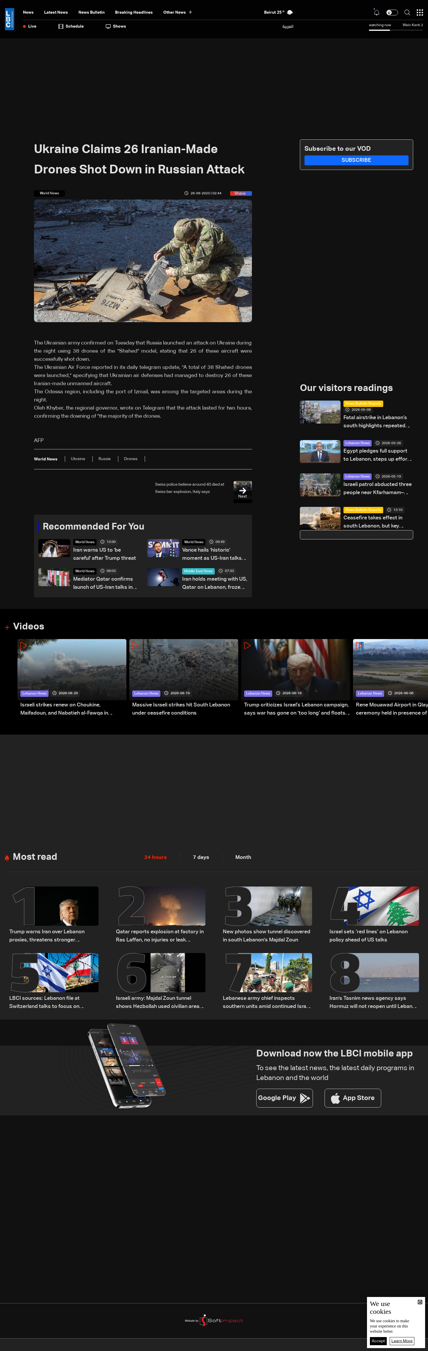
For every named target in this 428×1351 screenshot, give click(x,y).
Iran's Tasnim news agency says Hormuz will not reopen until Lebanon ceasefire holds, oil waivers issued (373, 1003)
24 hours (155, 857)
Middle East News (198, 571)
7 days (201, 857)
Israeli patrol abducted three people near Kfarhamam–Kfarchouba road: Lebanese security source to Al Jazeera (377, 489)
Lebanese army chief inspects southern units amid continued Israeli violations (267, 1003)
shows (116, 26)
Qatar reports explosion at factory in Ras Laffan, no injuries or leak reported (160, 936)
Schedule (71, 26)
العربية (287, 26)
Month (243, 857)
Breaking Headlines (134, 12)
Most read (35, 857)
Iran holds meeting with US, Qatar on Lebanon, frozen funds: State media (214, 584)
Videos (28, 626)
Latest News (56, 12)
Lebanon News (357, 443)
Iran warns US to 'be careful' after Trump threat (104, 554)
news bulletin (91, 12)
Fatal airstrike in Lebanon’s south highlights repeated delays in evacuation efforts (376, 422)
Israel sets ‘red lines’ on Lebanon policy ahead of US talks (368, 936)
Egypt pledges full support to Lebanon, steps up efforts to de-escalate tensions (377, 455)
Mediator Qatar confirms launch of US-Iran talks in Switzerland (103, 584)
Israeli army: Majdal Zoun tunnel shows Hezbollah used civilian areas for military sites (159, 1003)
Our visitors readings (346, 388)
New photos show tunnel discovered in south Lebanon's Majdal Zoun (266, 936)
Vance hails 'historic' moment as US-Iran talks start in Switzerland (212, 555)
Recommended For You (93, 527)
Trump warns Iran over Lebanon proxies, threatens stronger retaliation (47, 936)
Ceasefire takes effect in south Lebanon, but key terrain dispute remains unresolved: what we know (375, 522)
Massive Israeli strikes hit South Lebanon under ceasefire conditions (181, 709)
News (28, 12)
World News (84, 542)
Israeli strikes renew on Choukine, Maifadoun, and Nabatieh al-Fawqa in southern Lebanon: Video (64, 709)
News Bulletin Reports (363, 404)
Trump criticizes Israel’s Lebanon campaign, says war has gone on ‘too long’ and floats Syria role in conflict (296, 709)
